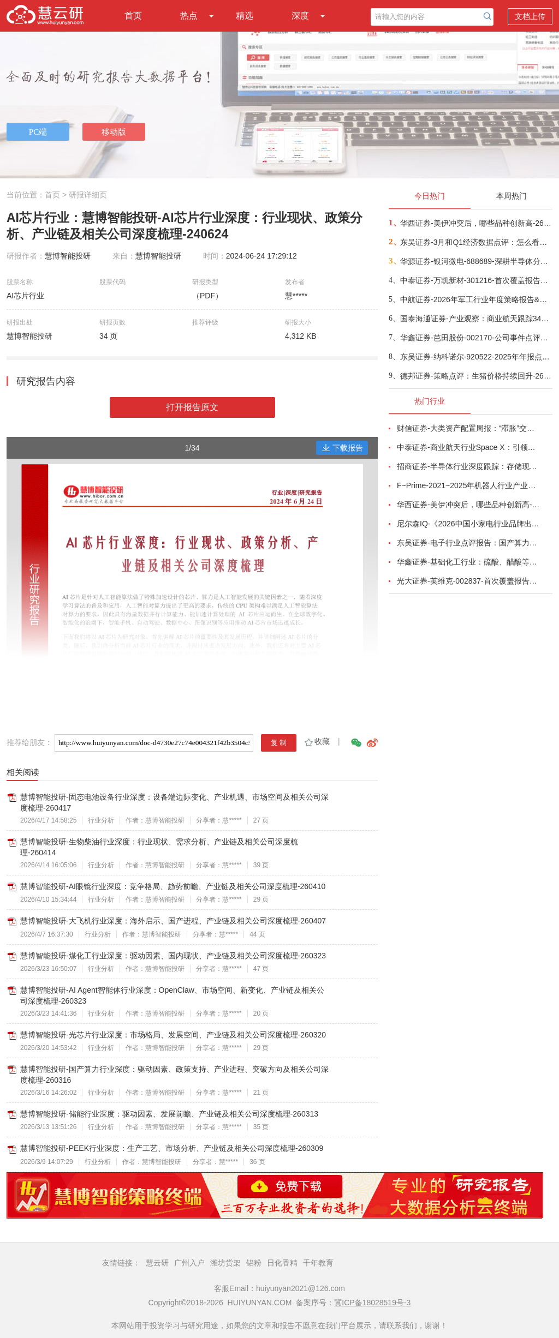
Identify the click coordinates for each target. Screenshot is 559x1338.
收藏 (316, 741)
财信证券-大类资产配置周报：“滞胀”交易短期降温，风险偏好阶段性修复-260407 (468, 428)
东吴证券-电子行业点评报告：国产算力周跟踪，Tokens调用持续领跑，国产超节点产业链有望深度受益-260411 (468, 542)
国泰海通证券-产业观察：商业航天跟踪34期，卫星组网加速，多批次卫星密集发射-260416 (475, 318)
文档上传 (530, 16)
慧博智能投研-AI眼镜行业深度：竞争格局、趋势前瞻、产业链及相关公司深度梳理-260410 (172, 886)
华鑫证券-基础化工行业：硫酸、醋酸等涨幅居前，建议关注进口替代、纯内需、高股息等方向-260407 (468, 561)
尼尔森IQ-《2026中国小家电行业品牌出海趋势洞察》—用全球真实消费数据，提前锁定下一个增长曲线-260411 (468, 523)
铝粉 (253, 1262)
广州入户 (189, 1262)
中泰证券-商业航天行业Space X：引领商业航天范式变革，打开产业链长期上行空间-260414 (468, 447)
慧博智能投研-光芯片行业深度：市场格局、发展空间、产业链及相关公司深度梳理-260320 (173, 1034)
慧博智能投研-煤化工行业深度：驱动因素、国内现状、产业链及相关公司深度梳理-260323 (173, 955)
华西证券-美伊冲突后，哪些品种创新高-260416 (475, 223)
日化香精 (282, 1262)
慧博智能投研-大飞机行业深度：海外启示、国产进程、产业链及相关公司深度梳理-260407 (173, 920)
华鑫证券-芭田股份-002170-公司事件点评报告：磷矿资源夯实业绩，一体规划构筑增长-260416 (475, 337)
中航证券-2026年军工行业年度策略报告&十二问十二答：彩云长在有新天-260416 (475, 299)
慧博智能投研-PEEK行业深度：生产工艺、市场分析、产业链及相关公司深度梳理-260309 (171, 1148)
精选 (244, 15)
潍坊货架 (225, 1262)
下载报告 (342, 447)
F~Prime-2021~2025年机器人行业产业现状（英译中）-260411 (468, 485)
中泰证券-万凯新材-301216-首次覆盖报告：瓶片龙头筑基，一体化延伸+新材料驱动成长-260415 (475, 280)
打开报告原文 (192, 407)
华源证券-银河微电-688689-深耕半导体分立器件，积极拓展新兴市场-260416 (475, 261)
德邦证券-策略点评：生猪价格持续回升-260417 (475, 375)
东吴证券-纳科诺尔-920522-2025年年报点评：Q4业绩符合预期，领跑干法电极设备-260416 (475, 356)
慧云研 (157, 1262)
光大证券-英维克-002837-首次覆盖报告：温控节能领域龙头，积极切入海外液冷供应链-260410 (468, 581)
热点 (189, 15)
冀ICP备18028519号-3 (372, 1302)
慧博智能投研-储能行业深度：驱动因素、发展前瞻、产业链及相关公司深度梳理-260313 (169, 1113)
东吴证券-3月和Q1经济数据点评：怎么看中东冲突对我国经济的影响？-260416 (475, 242)
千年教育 (318, 1262)
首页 (133, 15)
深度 (300, 15)
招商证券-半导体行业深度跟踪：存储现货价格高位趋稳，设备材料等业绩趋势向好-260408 (468, 466)
